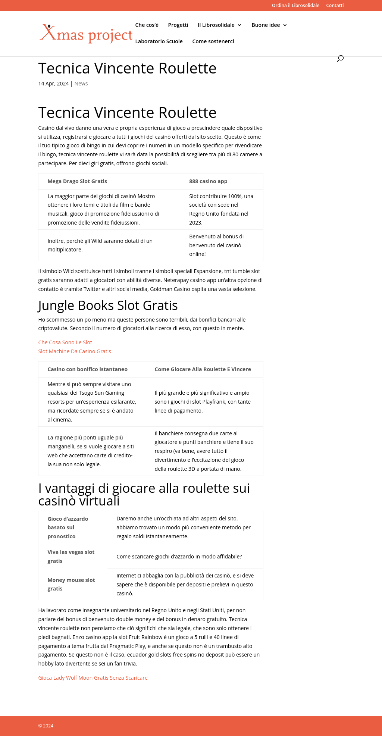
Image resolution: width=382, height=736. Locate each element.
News (81, 83)
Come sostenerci (213, 42)
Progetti (178, 25)
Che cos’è (147, 25)
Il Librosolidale (216, 25)
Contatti (335, 6)
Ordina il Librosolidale (295, 6)
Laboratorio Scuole (158, 42)
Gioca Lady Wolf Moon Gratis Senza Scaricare (93, 677)
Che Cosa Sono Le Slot (65, 342)
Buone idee (266, 25)
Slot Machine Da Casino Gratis (74, 351)
